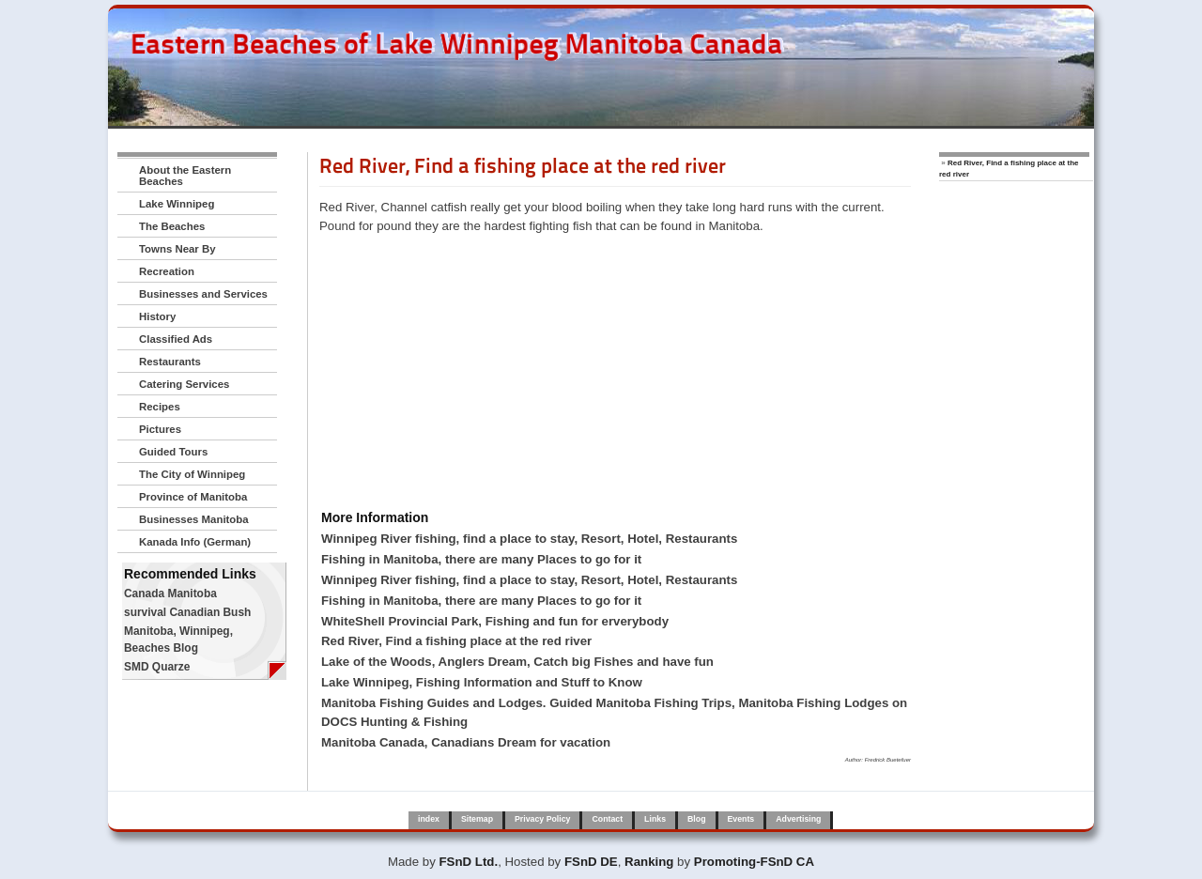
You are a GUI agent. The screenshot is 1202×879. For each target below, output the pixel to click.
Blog (696, 819)
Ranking (648, 862)
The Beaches (172, 226)
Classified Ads (175, 339)
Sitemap (477, 819)
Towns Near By (177, 248)
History (157, 316)
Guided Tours (173, 451)
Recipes (159, 406)
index (428, 819)
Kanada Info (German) (195, 541)
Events (741, 819)
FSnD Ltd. (469, 862)
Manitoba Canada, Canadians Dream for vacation (465, 742)
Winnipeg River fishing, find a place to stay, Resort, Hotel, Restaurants (529, 539)
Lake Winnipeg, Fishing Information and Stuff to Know (481, 682)
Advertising (798, 819)
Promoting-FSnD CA (754, 862)
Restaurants (170, 361)
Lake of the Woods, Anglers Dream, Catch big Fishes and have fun (517, 662)
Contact (607, 819)
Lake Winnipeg (176, 203)
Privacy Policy (542, 819)
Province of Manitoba (193, 496)
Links (655, 819)
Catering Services (184, 384)
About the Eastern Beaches (185, 175)
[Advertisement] (615, 374)
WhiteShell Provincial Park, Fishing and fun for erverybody (495, 621)
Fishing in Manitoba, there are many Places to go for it (481, 559)
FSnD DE (591, 862)
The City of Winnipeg (192, 474)
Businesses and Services (203, 294)
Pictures (160, 429)
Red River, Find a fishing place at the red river (456, 641)
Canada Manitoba (170, 593)
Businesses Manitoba (194, 519)
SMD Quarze (157, 666)
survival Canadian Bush (187, 612)
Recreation (166, 271)
